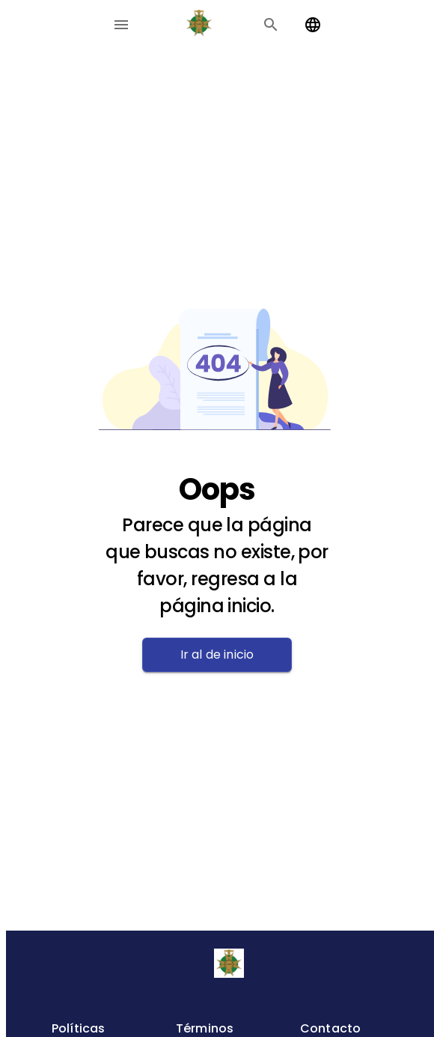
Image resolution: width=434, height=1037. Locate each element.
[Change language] (313, 25)
